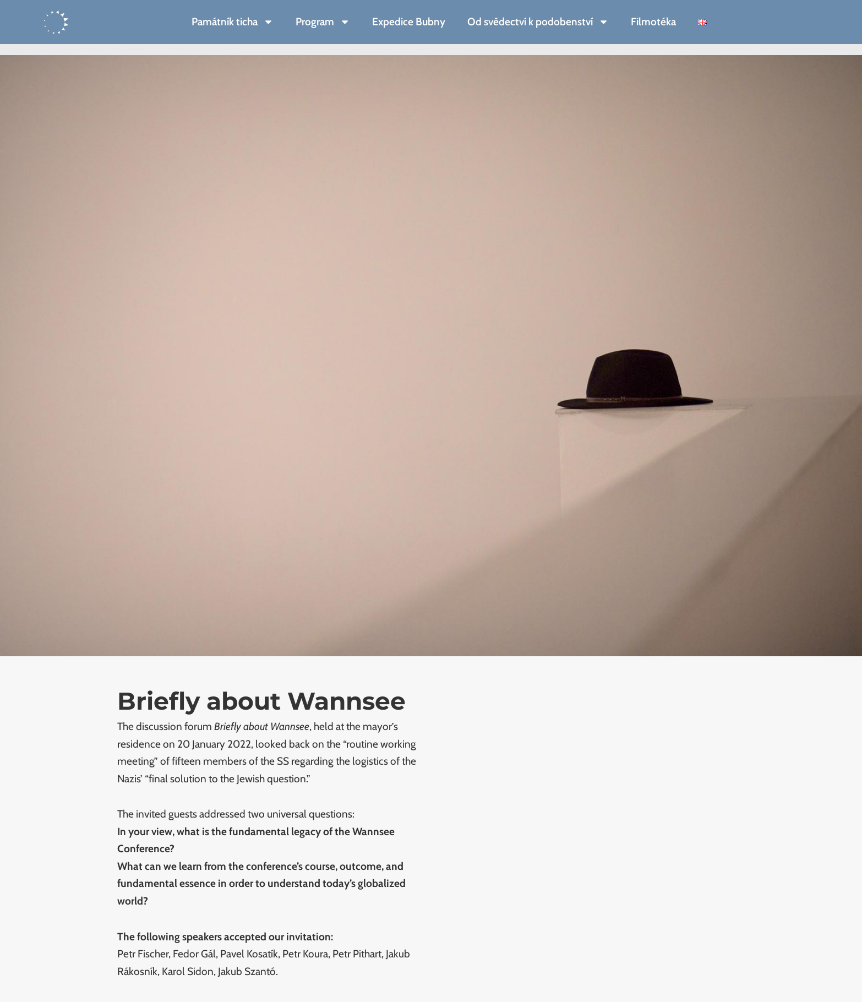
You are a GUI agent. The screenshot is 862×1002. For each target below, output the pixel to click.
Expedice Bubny (408, 21)
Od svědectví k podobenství (538, 21)
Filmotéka (653, 21)
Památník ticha (233, 21)
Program (323, 21)
